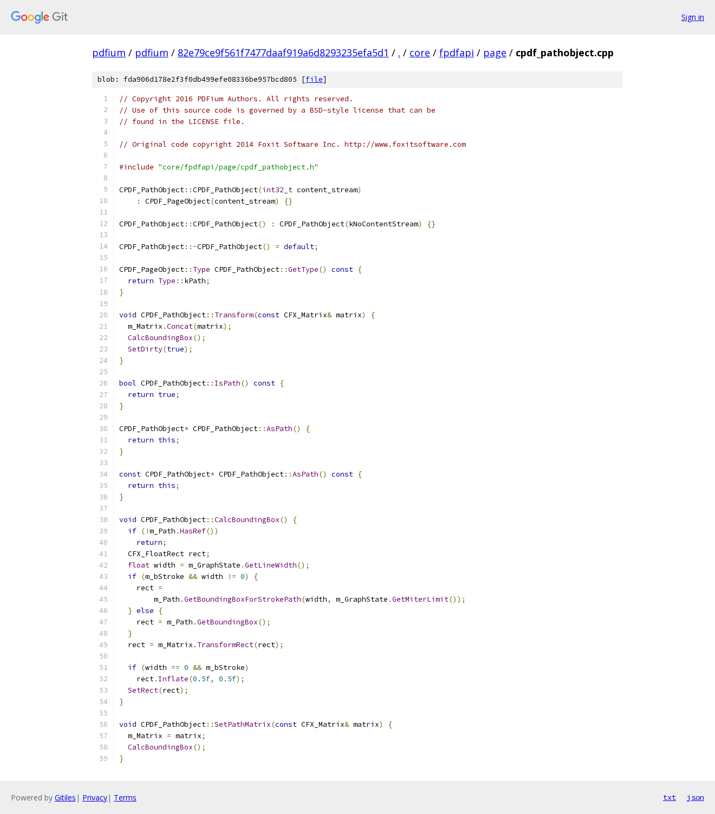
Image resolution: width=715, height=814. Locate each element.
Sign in (692, 17)
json (695, 797)
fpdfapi (456, 52)
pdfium (109, 52)
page (494, 52)
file (314, 79)
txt (669, 797)
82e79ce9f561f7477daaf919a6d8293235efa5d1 (283, 52)
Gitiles (65, 797)
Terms (125, 797)
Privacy (94, 797)
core (420, 52)
